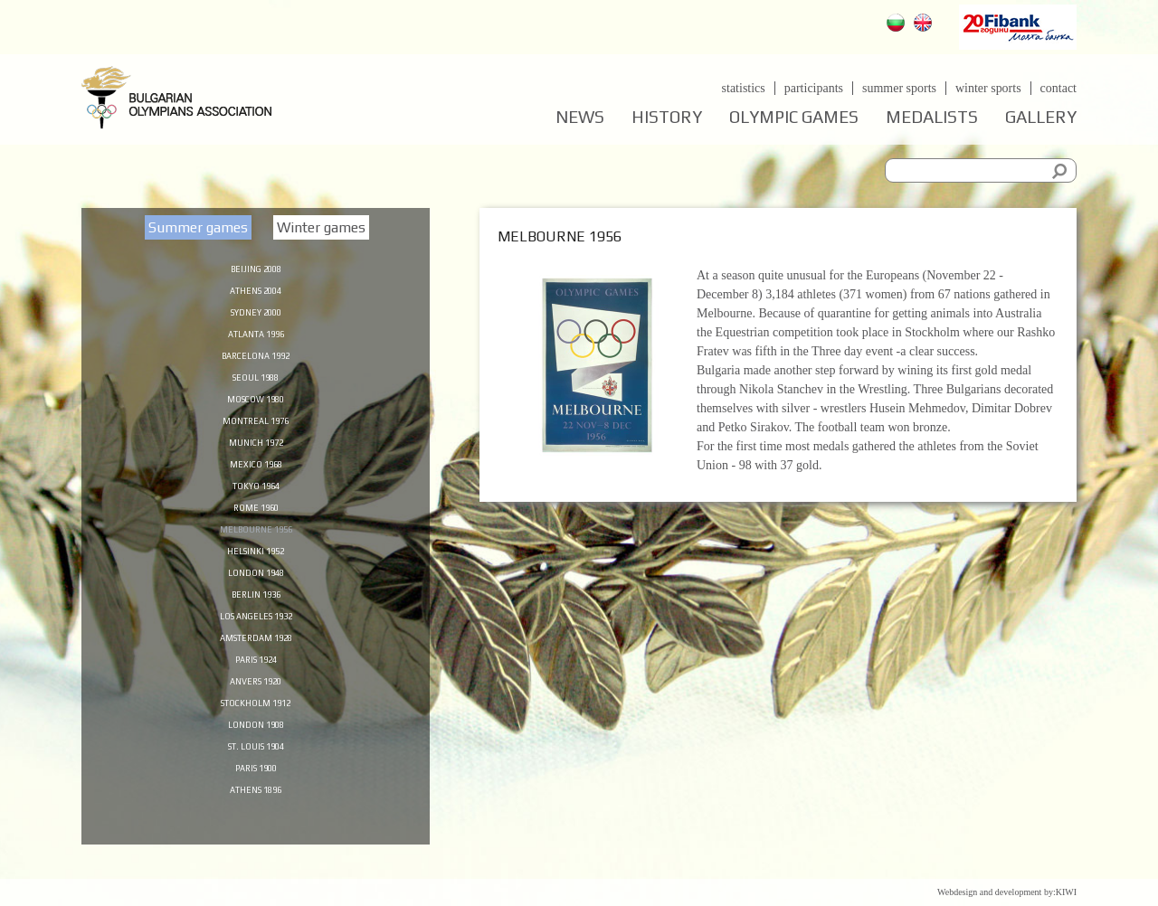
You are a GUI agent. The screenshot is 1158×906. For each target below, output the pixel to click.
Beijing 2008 (255, 268)
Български (898, 25)
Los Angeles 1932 (255, 637)
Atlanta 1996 (255, 337)
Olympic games (794, 117)
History (666, 117)
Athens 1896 (256, 821)
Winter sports (988, 88)
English (925, 25)
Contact (1058, 88)
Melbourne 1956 (256, 544)
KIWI (1066, 892)
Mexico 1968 (255, 476)
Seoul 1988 (256, 383)
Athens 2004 (256, 291)
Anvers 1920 (255, 706)
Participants (812, 88)
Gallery (1041, 117)
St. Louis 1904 (255, 775)
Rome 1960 (256, 522)
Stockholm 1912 (255, 729)
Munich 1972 (255, 452)
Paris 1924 (256, 683)
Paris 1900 (256, 798)
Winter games (321, 227)
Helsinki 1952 (256, 568)
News (579, 117)
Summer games (198, 227)
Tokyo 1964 (255, 498)
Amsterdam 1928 (255, 660)
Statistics (742, 88)
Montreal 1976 (256, 429)
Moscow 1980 (256, 406)
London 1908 (255, 752)
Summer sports (899, 88)
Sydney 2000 (256, 314)
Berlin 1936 (255, 614)
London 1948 (255, 590)
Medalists (932, 117)
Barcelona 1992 (256, 360)
